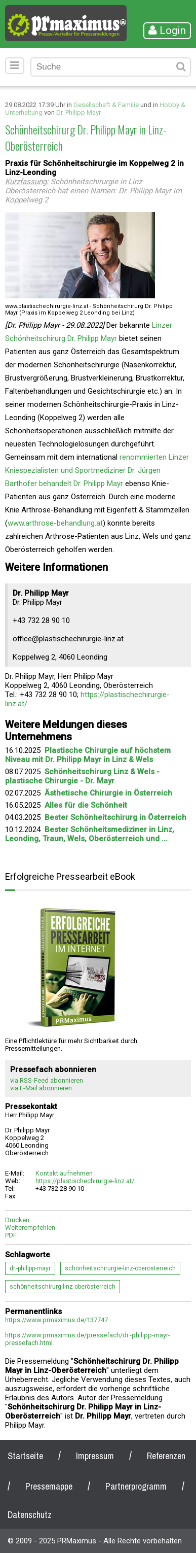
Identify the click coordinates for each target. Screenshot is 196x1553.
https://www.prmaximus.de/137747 (56, 1320)
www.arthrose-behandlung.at (55, 523)
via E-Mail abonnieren (41, 1088)
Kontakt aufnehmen (64, 1173)
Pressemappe (48, 1486)
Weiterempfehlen (30, 1227)
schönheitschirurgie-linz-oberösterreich (120, 1268)
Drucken (17, 1220)
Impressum (95, 1456)
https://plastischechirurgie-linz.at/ (84, 1181)
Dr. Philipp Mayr (78, 112)
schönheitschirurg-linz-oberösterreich (62, 1286)
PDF (11, 1235)
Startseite (25, 1456)
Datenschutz (30, 1514)
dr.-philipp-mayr (30, 1268)
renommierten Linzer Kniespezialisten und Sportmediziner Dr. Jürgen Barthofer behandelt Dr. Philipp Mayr (97, 470)
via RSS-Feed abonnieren (46, 1080)
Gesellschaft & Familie (106, 105)
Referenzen (166, 1456)
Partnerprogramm (136, 1486)
